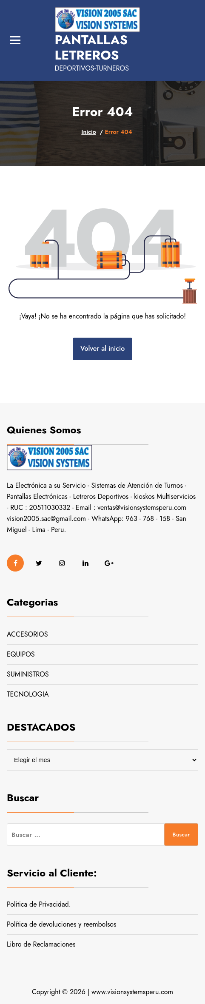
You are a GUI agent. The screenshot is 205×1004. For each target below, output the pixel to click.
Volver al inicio (102, 348)
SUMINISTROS (28, 674)
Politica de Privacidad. (39, 904)
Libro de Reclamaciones (41, 944)
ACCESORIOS (27, 634)
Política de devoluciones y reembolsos (62, 924)
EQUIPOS (21, 654)
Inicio (88, 132)
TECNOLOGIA (27, 694)
